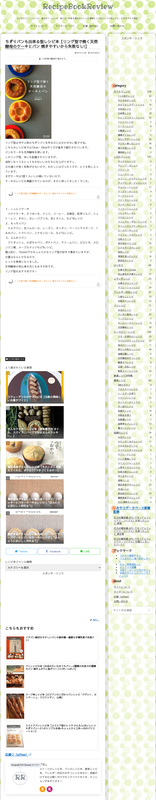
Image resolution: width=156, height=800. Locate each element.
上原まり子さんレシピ (134, 467)
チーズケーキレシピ (134, 191)
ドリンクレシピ (134, 121)
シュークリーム (134, 174)
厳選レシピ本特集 (132, 375)
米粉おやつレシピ (134, 300)
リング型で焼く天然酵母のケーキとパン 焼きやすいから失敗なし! (45, 193)
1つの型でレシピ (134, 96)
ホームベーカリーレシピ (134, 322)
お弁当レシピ (134, 108)
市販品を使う (134, 415)
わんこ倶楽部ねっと (130, 564)
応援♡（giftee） (18, 700)
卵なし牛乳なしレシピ (134, 349)
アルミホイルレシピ (134, 389)
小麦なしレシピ (134, 296)
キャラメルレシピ (134, 161)
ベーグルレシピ (134, 318)
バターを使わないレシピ (134, 336)
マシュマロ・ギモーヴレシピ (134, 221)
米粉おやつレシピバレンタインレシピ (135, 574)
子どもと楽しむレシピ (134, 143)
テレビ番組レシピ (134, 458)
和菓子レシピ (134, 410)
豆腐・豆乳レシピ (134, 366)
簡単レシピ (132, 380)
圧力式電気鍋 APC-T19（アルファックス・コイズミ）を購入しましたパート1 (132, 541)
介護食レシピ (134, 130)
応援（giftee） (122, 596)
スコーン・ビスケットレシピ (134, 178)
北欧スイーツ (134, 239)
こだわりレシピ (132, 156)
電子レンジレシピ (134, 428)
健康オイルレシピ (134, 134)
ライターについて (123, 591)
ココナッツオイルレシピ (134, 450)
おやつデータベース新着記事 (131, 510)
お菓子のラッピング (134, 283)
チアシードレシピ (134, 454)
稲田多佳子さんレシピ (134, 484)
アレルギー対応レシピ (132, 292)
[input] (131, 610)
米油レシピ (134, 489)
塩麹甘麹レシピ (134, 353)
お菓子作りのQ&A (134, 269)
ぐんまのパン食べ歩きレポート (135, 560)
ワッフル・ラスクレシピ (134, 234)
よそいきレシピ (132, 278)
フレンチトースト (134, 213)
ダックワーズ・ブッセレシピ (134, 182)
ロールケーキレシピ (134, 230)
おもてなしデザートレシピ (134, 104)
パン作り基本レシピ (15, 359)
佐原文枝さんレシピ (134, 471)
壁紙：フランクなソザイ (125, 791)
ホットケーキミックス (134, 402)
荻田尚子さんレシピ (134, 493)
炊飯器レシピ (134, 419)
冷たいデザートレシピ (134, 139)
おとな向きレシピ (134, 100)
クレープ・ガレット (134, 165)
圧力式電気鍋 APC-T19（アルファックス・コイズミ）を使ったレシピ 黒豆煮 (132, 531)
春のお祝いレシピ (134, 147)
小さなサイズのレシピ (134, 247)
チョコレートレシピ (134, 187)
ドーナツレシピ (134, 195)
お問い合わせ (121, 601)
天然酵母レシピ (134, 327)
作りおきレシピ (134, 476)
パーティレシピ (134, 126)
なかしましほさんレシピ (134, 441)
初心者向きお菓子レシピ (134, 274)
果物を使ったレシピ (134, 256)
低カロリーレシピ (134, 345)
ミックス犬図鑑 (128, 567)
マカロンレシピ (134, 217)
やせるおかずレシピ (134, 445)
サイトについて (122, 587)
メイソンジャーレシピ (134, 463)
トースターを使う (134, 393)
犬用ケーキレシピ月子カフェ (135, 570)
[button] (149, 610)
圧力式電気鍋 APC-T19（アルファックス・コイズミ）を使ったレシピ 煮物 (132, 520)
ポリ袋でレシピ (134, 406)
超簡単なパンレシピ (134, 423)
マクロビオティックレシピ (134, 340)
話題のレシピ (132, 432)
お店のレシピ (134, 310)
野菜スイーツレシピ (134, 370)
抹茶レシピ (134, 251)
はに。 (44, 710)
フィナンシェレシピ (134, 208)
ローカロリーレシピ (132, 331)
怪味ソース (134, 480)
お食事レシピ (134, 113)
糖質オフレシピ (134, 362)
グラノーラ (134, 169)
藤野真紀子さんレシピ (134, 497)
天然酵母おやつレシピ (134, 358)
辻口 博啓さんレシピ (134, 501)
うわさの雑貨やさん (130, 555)
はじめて (132, 265)
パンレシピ (132, 305)
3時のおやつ (134, 384)
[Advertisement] (53, 327)
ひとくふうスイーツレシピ (134, 117)
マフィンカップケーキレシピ (134, 226)
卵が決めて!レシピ (134, 243)
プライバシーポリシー (100, 791)
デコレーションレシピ (134, 287)
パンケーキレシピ (134, 204)
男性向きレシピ (134, 260)
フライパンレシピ (134, 397)
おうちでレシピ (132, 91)
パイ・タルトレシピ (134, 200)
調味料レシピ (134, 152)
